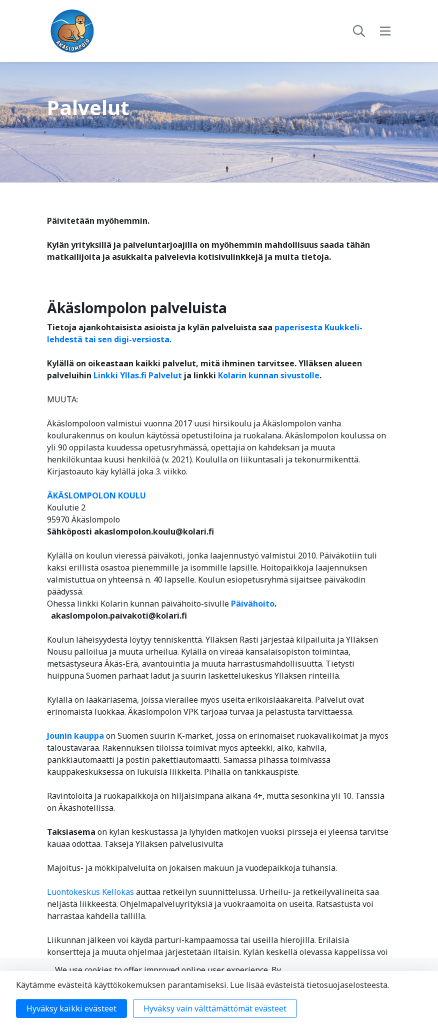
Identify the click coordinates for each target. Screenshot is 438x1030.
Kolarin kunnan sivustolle (269, 375)
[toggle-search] (359, 31)
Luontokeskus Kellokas (90, 891)
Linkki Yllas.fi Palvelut (138, 375)
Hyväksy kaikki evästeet (71, 1008)
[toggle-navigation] (385, 31)
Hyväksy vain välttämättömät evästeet (215, 1008)
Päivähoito (252, 603)
